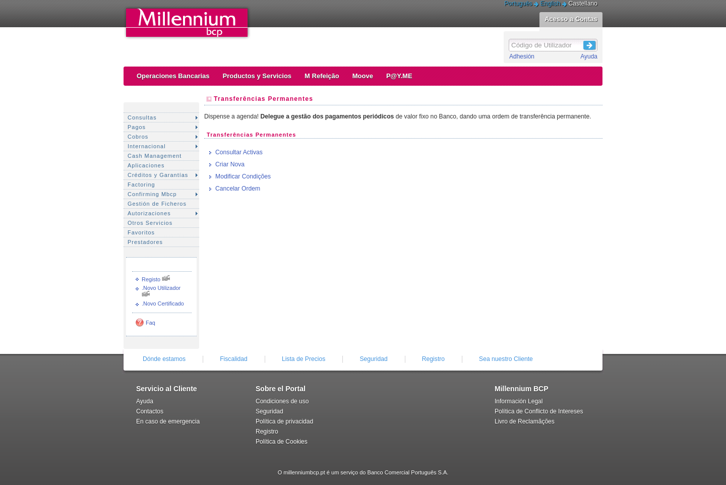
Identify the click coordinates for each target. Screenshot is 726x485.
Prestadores (145, 242)
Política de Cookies (282, 441)
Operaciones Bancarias (173, 76)
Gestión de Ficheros (157, 204)
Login (590, 44)
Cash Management (155, 156)
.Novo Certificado (163, 303)
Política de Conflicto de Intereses (539, 411)
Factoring (141, 184)
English (550, 3)
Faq (150, 323)
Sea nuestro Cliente (506, 358)
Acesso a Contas (570, 19)
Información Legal (518, 401)
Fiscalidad (234, 358)
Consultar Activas (239, 152)
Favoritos (141, 232)
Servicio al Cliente (166, 389)
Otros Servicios (150, 223)
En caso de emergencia (168, 421)
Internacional (147, 146)
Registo (151, 279)
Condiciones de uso (282, 401)
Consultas (142, 117)
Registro (433, 358)
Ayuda (588, 56)
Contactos (149, 411)
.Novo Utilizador (161, 288)
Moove (362, 76)
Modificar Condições (243, 176)
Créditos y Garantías (158, 175)
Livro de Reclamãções (525, 421)
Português (518, 3)
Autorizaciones (149, 213)
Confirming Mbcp (152, 194)
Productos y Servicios (257, 76)
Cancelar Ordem (237, 188)
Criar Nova (230, 164)
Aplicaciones (146, 165)
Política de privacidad (284, 421)
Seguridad (373, 358)
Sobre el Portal (281, 389)
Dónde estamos (164, 358)
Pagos (137, 127)
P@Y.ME (399, 76)
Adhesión (521, 56)
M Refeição (322, 76)
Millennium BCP (522, 389)
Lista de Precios (304, 358)
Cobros (138, 137)
